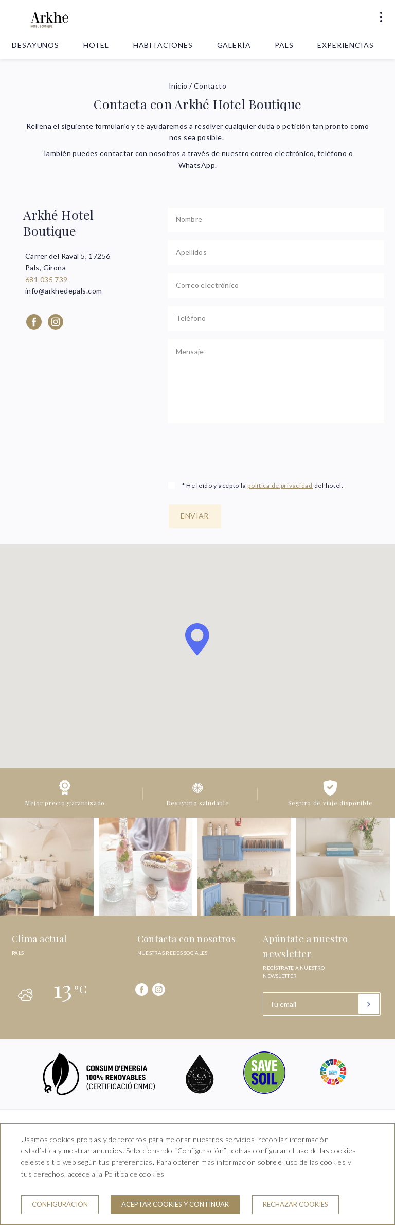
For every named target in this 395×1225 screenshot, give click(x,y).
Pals (284, 45)
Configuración (60, 1204)
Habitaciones (163, 45)
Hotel (96, 45)
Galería (234, 45)
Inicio (178, 85)
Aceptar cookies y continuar (175, 1204)
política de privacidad (280, 485)
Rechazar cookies (295, 1204)
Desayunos (35, 45)
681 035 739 (46, 279)
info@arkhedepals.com (63, 290)
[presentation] (245, 451)
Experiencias (345, 45)
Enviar (195, 515)
